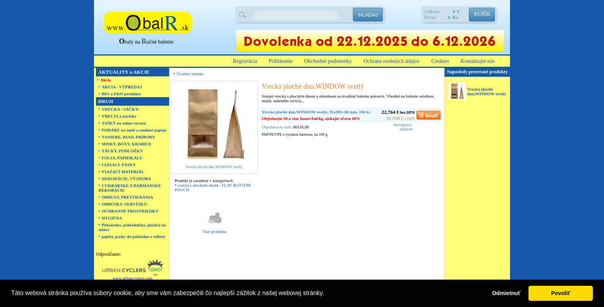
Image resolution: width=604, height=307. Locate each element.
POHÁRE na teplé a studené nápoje (134, 130)
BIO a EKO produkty (121, 93)
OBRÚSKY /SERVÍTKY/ (125, 204)
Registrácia (245, 61)
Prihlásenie (280, 61)
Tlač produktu (214, 231)
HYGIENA (112, 218)
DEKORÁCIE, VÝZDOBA (126, 178)
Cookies (440, 61)
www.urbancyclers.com (132, 278)
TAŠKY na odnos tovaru (124, 123)
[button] (327, 294)
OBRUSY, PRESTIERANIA (127, 197)
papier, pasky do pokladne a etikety (134, 236)
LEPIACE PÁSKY (119, 164)
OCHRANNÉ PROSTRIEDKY (130, 211)
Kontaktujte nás (478, 61)
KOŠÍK (482, 14)
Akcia (105, 80)
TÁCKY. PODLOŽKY (122, 150)
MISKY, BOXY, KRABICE (126, 144)
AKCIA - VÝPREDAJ (122, 86)
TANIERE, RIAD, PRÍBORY (128, 137)
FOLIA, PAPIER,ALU (122, 157)
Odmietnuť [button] (506, 293)
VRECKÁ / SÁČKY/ (120, 109)
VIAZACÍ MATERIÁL (123, 171)
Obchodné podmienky (328, 61)
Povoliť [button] (560, 293)
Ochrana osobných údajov (392, 61)
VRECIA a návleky (119, 116)
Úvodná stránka (190, 73)
